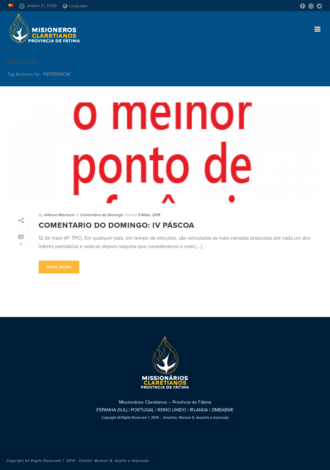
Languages (75, 6)
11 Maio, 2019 (149, 215)
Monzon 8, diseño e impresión (121, 461)
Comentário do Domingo (101, 215)
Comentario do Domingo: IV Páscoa (116, 225)
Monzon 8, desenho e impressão (204, 418)
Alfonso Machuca (59, 215)
